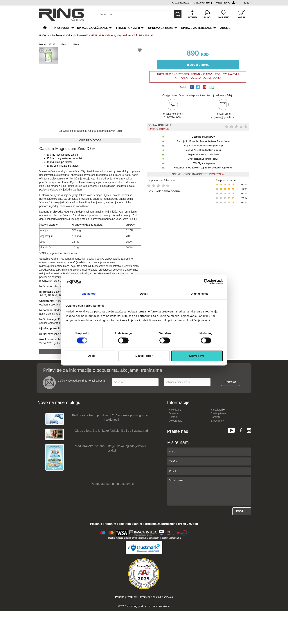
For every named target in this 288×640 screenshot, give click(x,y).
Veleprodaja (175, 420)
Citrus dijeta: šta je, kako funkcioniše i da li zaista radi (112, 430)
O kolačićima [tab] (199, 293)
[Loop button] (177, 14)
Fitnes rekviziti (128, 27)
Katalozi (215, 417)
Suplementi (58, 35)
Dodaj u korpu (198, 64)
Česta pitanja (218, 413)
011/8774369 (201, 2)
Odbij (91, 355)
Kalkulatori (217, 409)
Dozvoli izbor (143, 355)
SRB (248, 2)
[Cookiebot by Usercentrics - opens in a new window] (206, 281)
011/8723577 (222, 2)
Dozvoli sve (196, 355)
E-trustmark (217, 420)
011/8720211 (180, 2)
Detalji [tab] (144, 293)
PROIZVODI (61, 27)
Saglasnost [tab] (88, 293)
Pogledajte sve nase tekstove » (112, 484)
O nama (173, 413)
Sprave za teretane (196, 27)
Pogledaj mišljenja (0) (160, 129)
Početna (44, 35)
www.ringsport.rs (136, 606)
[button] (54, 50)
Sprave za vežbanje (92, 27)
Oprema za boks (160, 27)
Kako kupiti (175, 409)
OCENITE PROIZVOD (210, 174)
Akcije (225, 27)
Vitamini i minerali (77, 35)
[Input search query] (133, 14)
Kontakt (173, 417)
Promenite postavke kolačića (156, 597)
